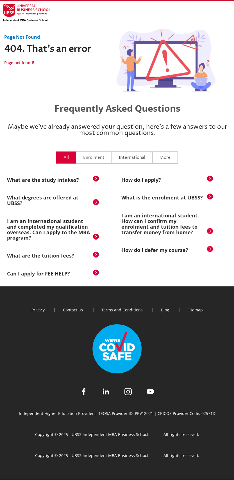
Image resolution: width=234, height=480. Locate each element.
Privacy (38, 310)
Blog (165, 310)
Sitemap (195, 310)
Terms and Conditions (122, 310)
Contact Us (73, 310)
